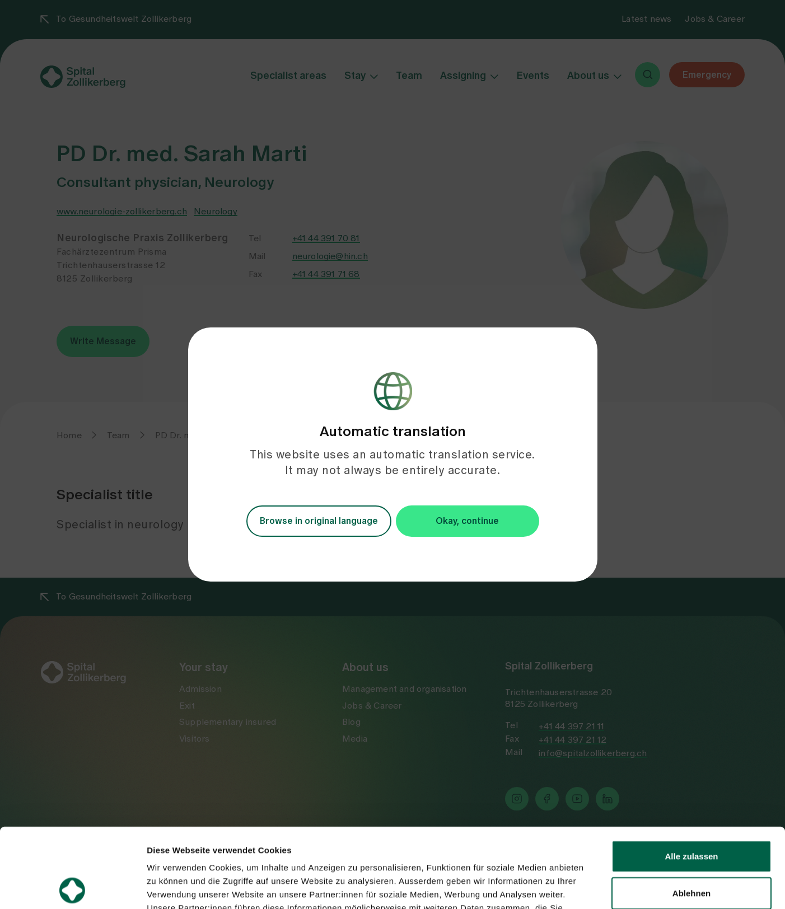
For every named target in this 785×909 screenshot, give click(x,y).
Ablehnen (691, 813)
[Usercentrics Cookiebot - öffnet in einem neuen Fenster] (73, 887)
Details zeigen (595, 887)
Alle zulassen (691, 776)
